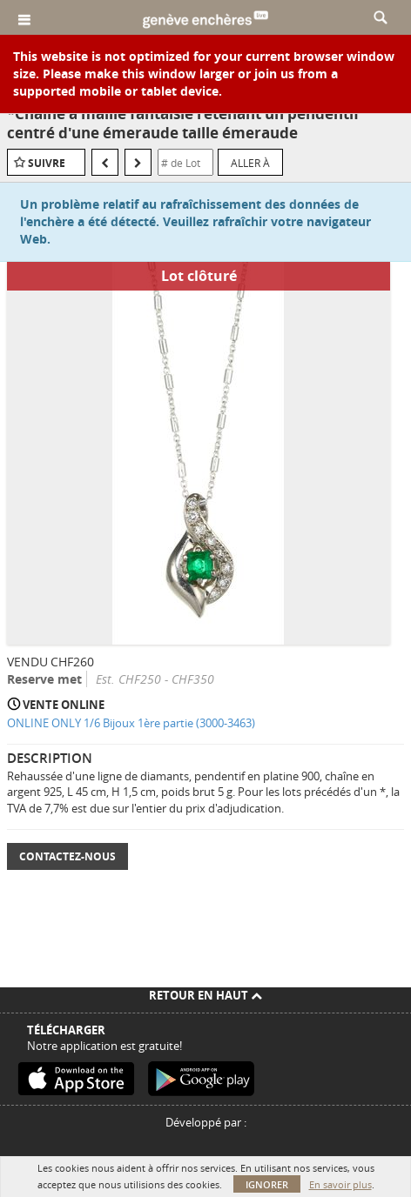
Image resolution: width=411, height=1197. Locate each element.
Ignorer (267, 1184)
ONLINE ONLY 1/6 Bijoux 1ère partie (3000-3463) (131, 723)
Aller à (250, 163)
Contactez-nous (67, 856)
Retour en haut (205, 995)
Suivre (46, 163)
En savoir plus (340, 1184)
